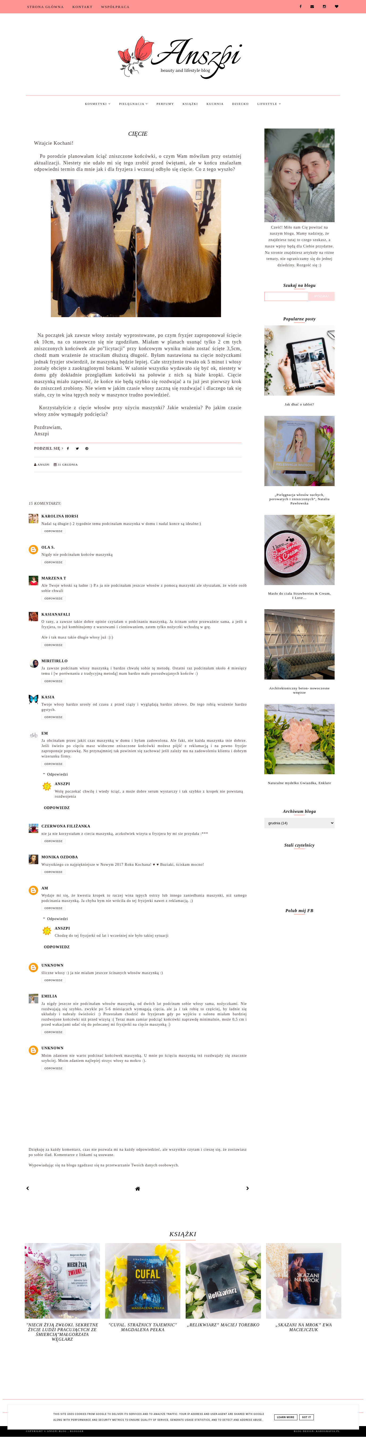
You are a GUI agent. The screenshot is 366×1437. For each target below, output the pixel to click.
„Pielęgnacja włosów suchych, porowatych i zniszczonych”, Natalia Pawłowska (299, 499)
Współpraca (115, 7)
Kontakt (82, 7)
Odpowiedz (53, 531)
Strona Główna (45, 7)
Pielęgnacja (133, 103)
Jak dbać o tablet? (299, 404)
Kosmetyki (98, 103)
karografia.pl (328, 1431)
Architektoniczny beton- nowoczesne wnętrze (299, 690)
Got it (306, 1417)
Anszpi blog (57, 1431)
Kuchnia (215, 103)
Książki (190, 103)
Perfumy (165, 103)
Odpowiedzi (57, 774)
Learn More (285, 1417)
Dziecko (240, 103)
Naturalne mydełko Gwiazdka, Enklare (299, 783)
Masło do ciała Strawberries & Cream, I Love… (299, 595)
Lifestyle (269, 103)
